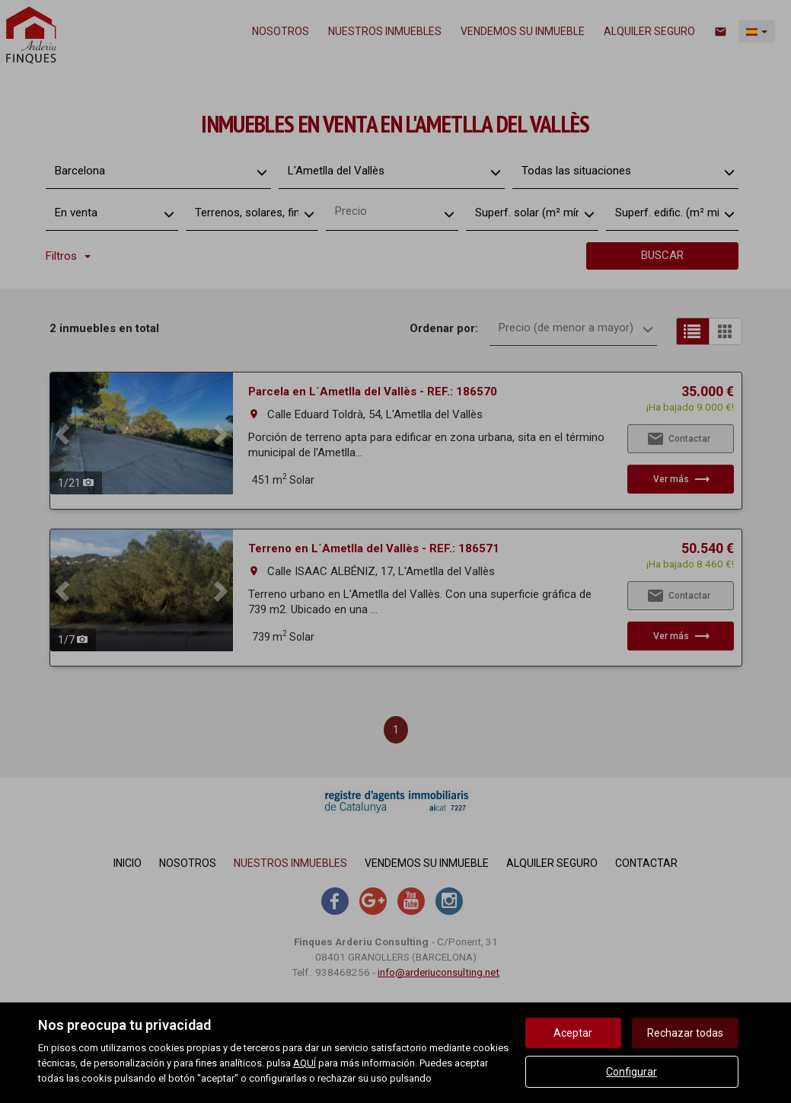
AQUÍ (304, 1063)
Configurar (631, 1072)
